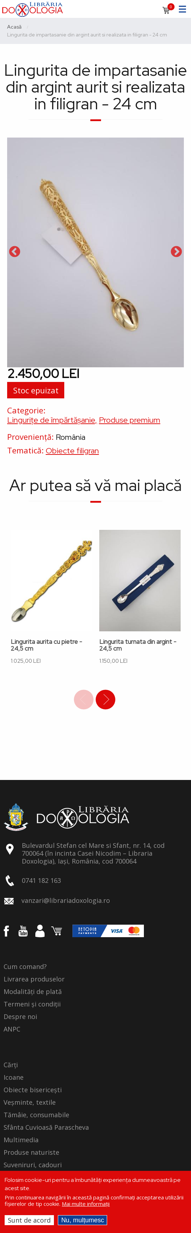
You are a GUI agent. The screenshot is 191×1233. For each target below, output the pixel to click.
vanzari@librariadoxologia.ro (65, 900)
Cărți (11, 1065)
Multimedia (21, 1140)
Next (176, 252)
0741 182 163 (41, 880)
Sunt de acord (29, 1220)
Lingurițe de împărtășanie (51, 420)
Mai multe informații (86, 1203)
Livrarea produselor (34, 979)
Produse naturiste (31, 1153)
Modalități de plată (33, 992)
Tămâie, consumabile (36, 1115)
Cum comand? (25, 967)
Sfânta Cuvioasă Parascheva (46, 1128)
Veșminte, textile (30, 1103)
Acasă (14, 27)
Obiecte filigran (72, 451)
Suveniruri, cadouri (33, 1165)
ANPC (12, 1029)
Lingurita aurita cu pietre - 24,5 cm (46, 645)
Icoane (14, 1078)
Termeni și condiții (32, 1004)
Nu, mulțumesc (82, 1220)
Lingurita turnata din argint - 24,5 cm (137, 645)
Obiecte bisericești (33, 1090)
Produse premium (129, 420)
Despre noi (20, 1017)
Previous (14, 252)
